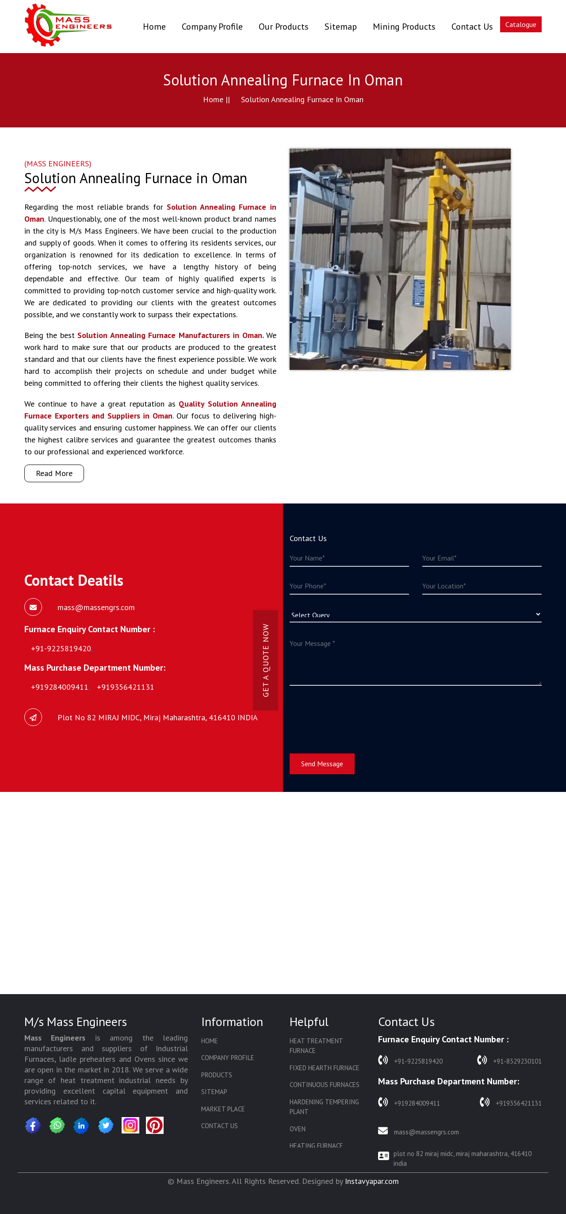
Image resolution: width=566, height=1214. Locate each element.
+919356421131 (511, 1102)
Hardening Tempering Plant (324, 1107)
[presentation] (357, 714)
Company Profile (212, 26)
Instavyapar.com (372, 1181)
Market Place (223, 1109)
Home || (216, 99)
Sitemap (341, 26)
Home (154, 26)
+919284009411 (409, 1102)
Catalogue (520, 24)
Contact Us (472, 26)
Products (216, 1075)
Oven (298, 1129)
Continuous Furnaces (324, 1084)
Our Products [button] (284, 26)
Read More (54, 473)
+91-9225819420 (410, 1060)
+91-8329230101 (509, 1060)
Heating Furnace (316, 1145)
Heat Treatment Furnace (316, 1046)
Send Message (322, 763)
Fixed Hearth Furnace (324, 1068)
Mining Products (404, 26)
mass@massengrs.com (418, 1131)
